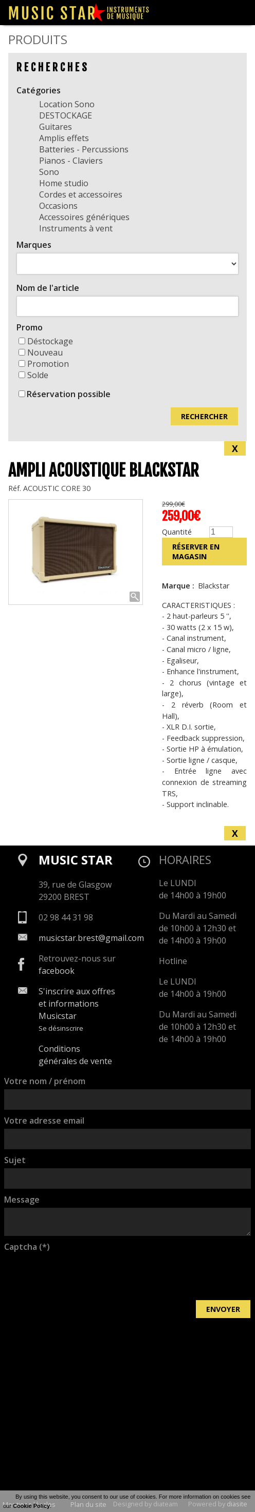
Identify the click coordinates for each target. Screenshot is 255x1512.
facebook (57, 970)
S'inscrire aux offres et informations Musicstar (77, 1004)
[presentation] (82, 1275)
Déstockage (46, 341)
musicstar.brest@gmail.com (91, 938)
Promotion (44, 363)
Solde (33, 375)
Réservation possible (69, 394)
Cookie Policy (31, 1506)
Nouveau (41, 352)
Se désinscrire (61, 1028)
